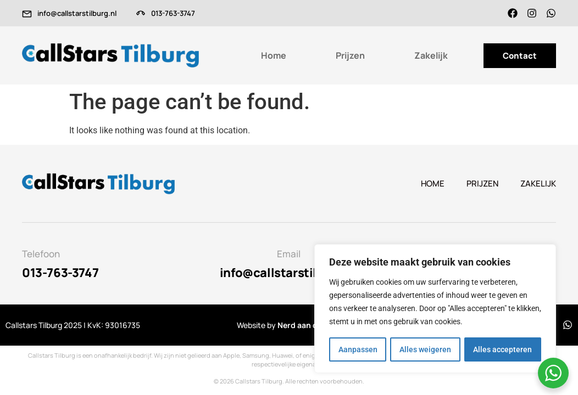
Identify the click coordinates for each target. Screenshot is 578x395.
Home (273, 55)
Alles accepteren (503, 349)
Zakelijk (431, 55)
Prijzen (350, 55)
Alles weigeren (425, 349)
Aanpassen (357, 349)
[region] (435, 309)
